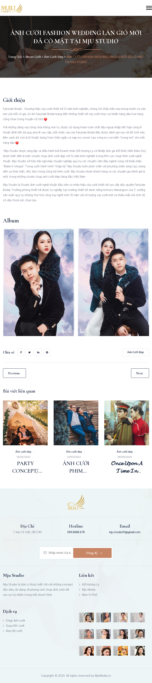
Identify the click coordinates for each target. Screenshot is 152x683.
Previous (14, 373)
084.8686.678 (76, 532)
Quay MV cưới (15, 626)
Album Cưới (33, 57)
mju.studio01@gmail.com (124, 532)
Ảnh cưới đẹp (53, 57)
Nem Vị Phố (89, 595)
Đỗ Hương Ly (90, 584)
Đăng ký (94, 553)
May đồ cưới (14, 631)
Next (139, 373)
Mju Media (88, 589)
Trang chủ (15, 57)
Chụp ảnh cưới (15, 620)
